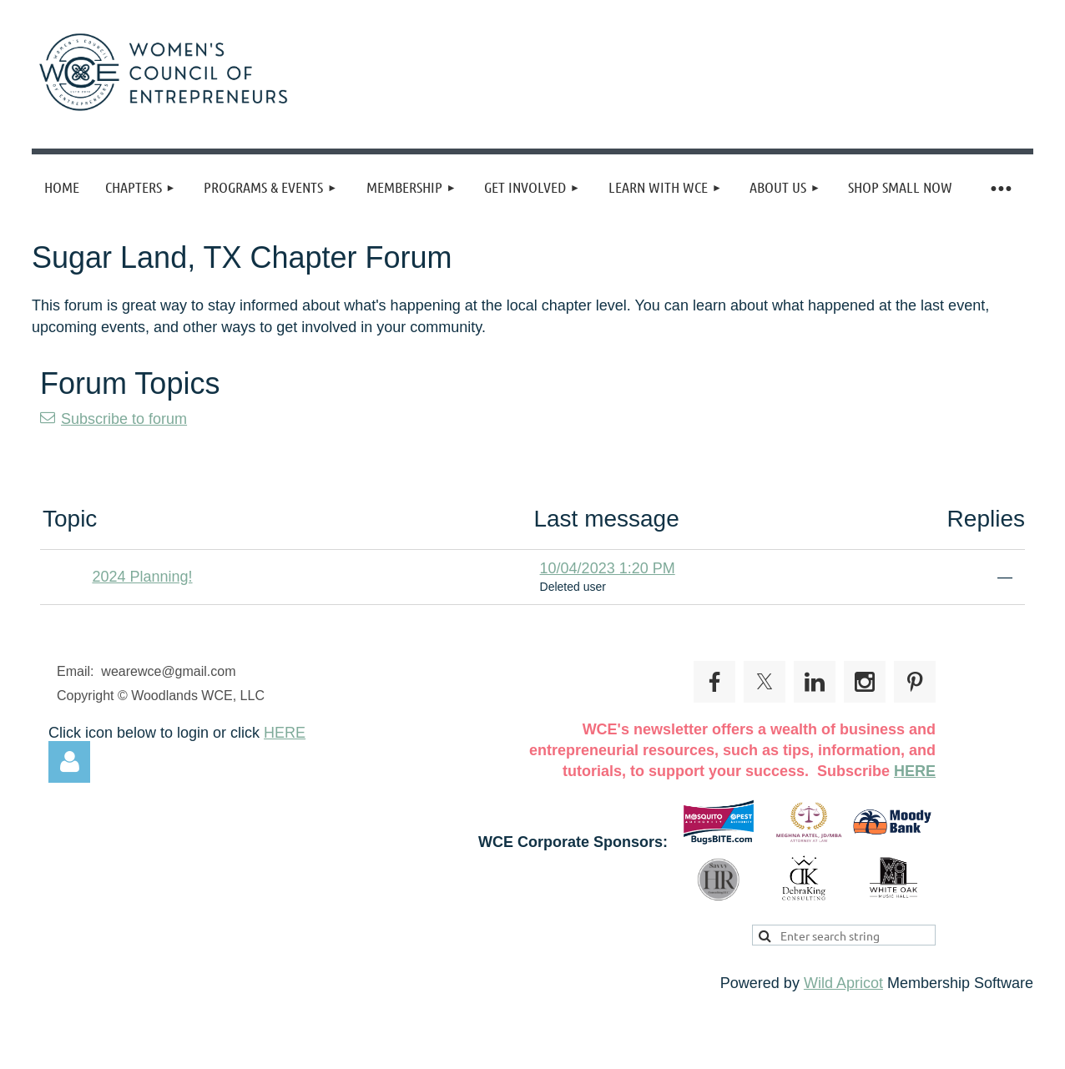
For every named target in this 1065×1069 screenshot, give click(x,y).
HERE (284, 732)
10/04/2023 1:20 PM (607, 568)
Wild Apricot (843, 983)
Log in (69, 762)
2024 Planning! (142, 576)
